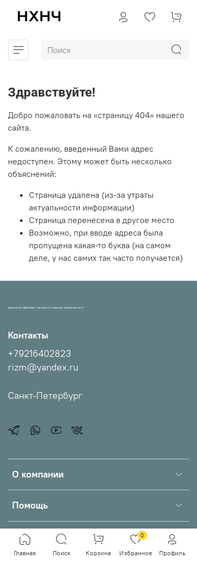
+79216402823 (39, 353)
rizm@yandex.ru (43, 367)
